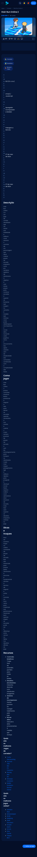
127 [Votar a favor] (5, 39)
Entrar (33, 3)
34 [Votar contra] (11, 39)
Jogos (3, 8)
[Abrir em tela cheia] (33, 39)
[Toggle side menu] (2, 3)
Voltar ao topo (29, 846)
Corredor (9, 8)
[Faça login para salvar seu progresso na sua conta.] (18, 39)
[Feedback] (22, 39)
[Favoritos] (15, 39)
